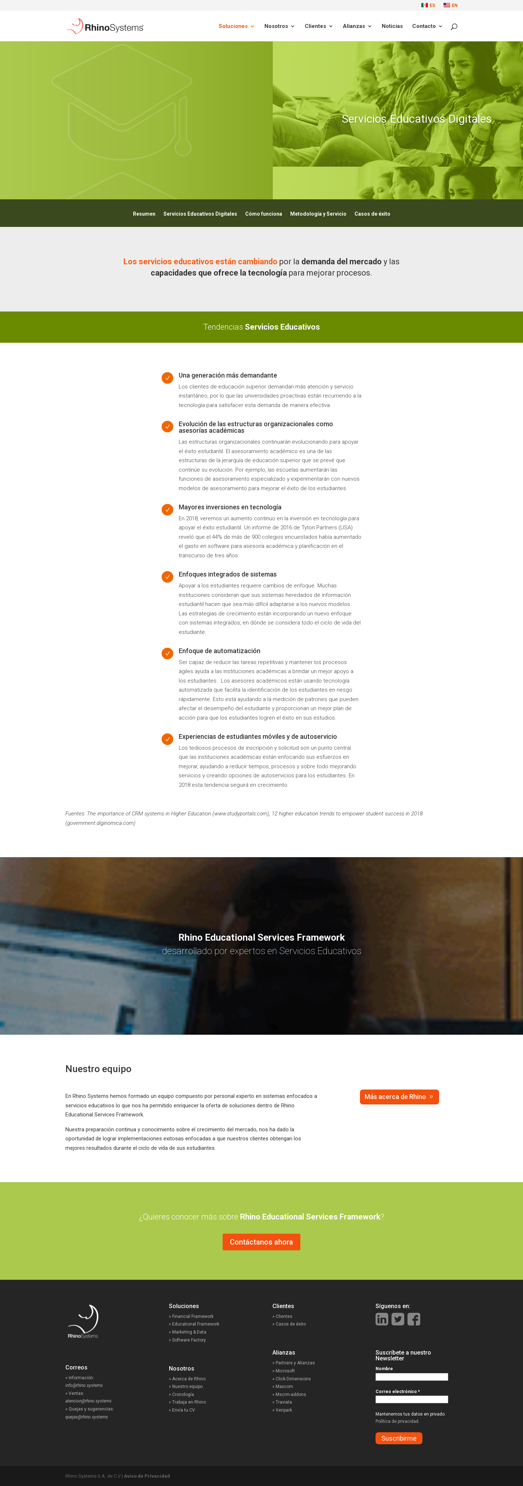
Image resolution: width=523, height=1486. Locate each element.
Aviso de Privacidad (147, 1476)
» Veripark (282, 1410)
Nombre (384, 1368)
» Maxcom (282, 1386)
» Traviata (282, 1402)
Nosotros (276, 26)
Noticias (392, 26)
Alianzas (354, 26)
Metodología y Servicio (318, 214)
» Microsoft (283, 1370)
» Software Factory (187, 1340)
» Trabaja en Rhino (187, 1402)
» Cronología (181, 1394)
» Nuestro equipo (186, 1386)
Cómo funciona (263, 214)
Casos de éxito (372, 214)
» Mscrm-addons (289, 1394)
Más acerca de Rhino (395, 1096)
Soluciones (233, 26)
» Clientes (290, 1316)
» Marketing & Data (187, 1332)
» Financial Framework (191, 1316)
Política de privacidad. (397, 1421)
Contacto (424, 26)
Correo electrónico (398, 1391)
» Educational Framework (194, 1324)
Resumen (144, 214)
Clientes (315, 26)
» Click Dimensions (291, 1378)
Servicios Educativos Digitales (200, 214)
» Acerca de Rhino (187, 1378)
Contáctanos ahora (261, 1242)
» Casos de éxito (295, 1324)
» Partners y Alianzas (293, 1362)
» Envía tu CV (182, 1410)
